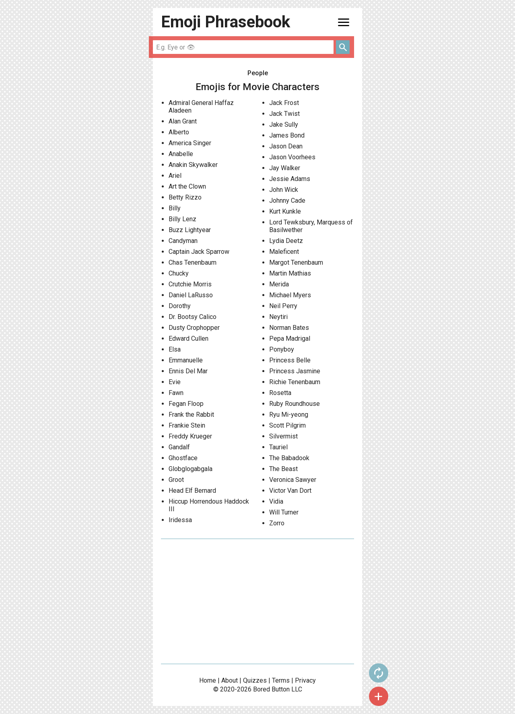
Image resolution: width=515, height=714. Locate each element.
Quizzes (255, 680)
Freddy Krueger (190, 436)
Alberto (179, 132)
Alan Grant (183, 121)
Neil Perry (283, 306)
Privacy (305, 680)
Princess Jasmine (294, 371)
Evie (175, 382)
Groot (176, 480)
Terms (281, 680)
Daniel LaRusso (191, 295)
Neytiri (278, 317)
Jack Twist (284, 113)
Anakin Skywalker (193, 165)
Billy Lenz (182, 219)
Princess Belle (290, 360)
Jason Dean (286, 146)
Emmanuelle (186, 360)
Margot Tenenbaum (296, 262)
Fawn (176, 393)
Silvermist (283, 436)
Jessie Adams (289, 179)
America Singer (190, 143)
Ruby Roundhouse (294, 403)
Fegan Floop (186, 403)
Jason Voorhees (292, 157)
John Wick (283, 189)
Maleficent (284, 251)
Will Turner (284, 512)
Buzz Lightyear (190, 230)
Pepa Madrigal (289, 338)
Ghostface (183, 458)
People (257, 73)
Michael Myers (290, 295)
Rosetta (280, 393)
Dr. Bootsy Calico (192, 317)
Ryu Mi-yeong (288, 414)
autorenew (378, 673)
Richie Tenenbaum (294, 382)
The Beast (283, 469)
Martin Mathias (290, 273)
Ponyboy (281, 349)
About (229, 680)
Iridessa (180, 520)
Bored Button (271, 689)
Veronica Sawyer (292, 480)
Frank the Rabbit (191, 414)
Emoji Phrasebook (225, 21)
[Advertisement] (257, 601)
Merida (279, 284)
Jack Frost (284, 103)
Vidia (276, 501)
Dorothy (180, 306)
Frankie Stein (187, 425)
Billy (175, 208)
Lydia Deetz (286, 241)
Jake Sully (283, 124)
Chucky (179, 273)
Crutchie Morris (190, 284)
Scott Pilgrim (287, 425)
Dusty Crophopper (194, 327)
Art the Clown (187, 186)
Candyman (183, 241)
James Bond (287, 135)
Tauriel (278, 447)
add (378, 696)
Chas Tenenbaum (192, 262)
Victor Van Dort (290, 490)
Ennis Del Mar (188, 371)
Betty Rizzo (185, 197)
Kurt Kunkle (285, 211)
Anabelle (181, 154)
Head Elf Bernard (192, 490)
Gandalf (179, 447)
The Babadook (289, 458)
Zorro (276, 523)
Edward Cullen (188, 338)
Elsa (175, 349)
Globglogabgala (190, 469)
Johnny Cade (287, 200)
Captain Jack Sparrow (199, 251)
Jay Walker (284, 168)
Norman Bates (289, 327)
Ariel (175, 175)
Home (207, 680)
